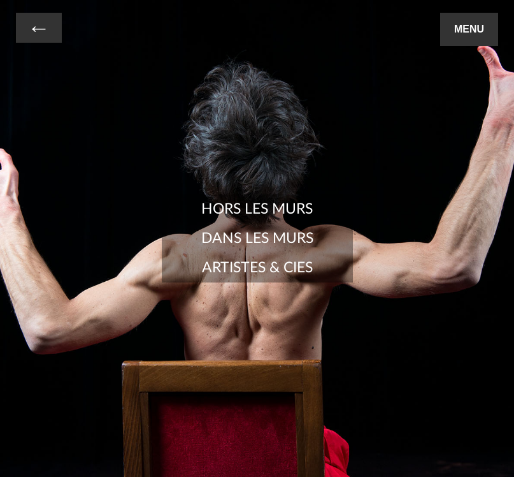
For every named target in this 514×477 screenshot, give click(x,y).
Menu (469, 29)
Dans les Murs (257, 238)
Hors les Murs (257, 209)
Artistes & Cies (257, 267)
